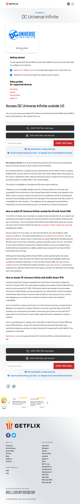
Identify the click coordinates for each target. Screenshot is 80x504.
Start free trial (64, 143)
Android (45, 456)
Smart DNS (10, 451)
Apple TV (13, 98)
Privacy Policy (32, 499)
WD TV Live (46, 464)
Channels (9, 446)
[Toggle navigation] (72, 4)
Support (9, 459)
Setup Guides (10, 448)
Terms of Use (23, 499)
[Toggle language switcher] (68, 4)
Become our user (13, 336)
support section (12, 265)
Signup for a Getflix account (24, 70)
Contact (9, 461)
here (38, 116)
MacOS (12, 92)
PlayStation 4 (47, 466)
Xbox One (45, 474)
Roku (44, 461)
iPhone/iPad (15, 95)
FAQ (7, 473)
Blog (7, 456)
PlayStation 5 (47, 469)
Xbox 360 (45, 477)
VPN (7, 471)
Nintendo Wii (46, 482)
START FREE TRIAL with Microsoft (40, 135)
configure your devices (54, 236)
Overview (45, 446)
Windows (13, 89)
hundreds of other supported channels (56, 225)
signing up (10, 236)
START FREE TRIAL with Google (40, 128)
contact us (58, 265)
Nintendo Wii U (47, 480)
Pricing (8, 453)
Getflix (15, 499)
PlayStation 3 (47, 472)
